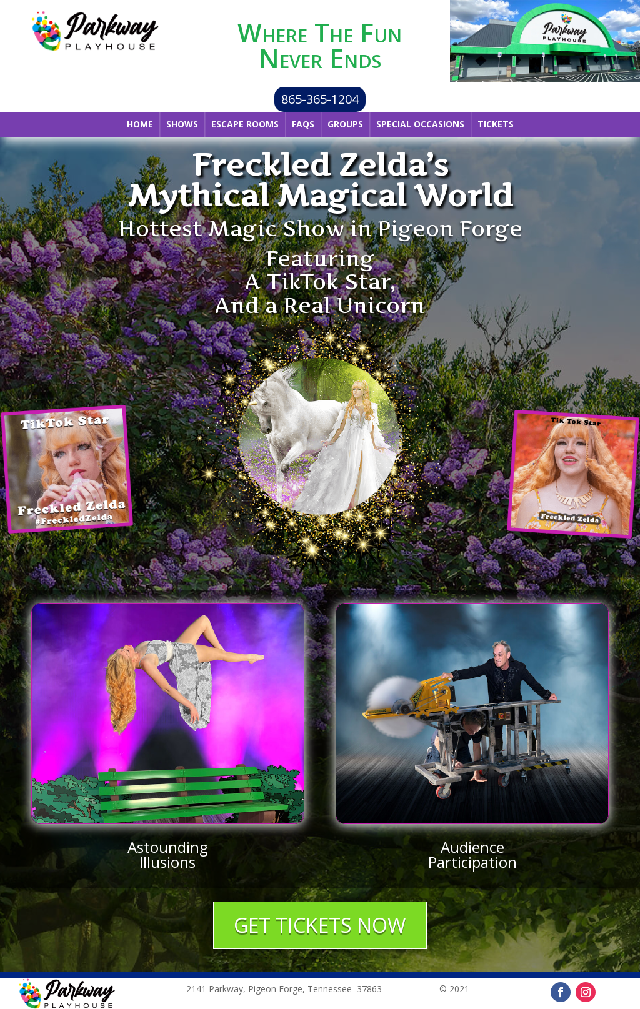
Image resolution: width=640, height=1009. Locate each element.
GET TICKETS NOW (320, 925)
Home (140, 124)
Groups (345, 124)
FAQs (303, 124)
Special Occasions (420, 124)
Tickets (496, 124)
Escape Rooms (245, 124)
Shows (182, 124)
